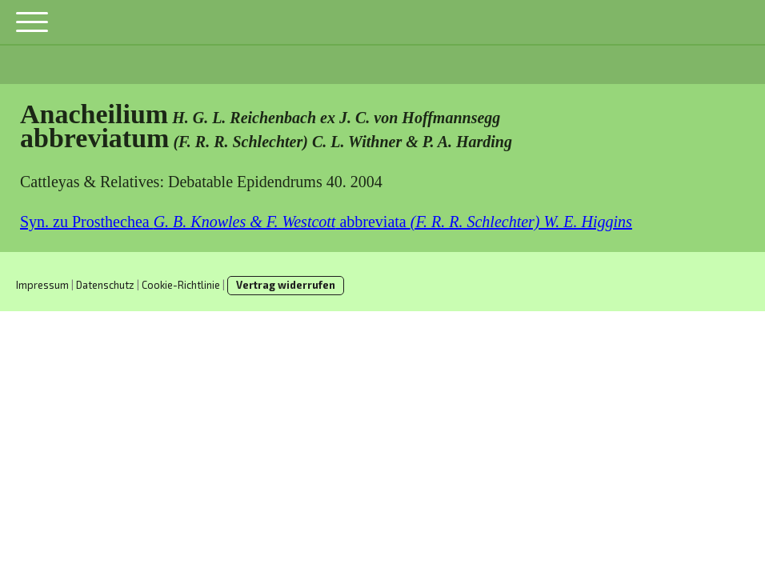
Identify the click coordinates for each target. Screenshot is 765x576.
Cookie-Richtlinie (181, 284)
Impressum (42, 284)
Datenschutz (105, 284)
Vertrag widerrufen (285, 284)
